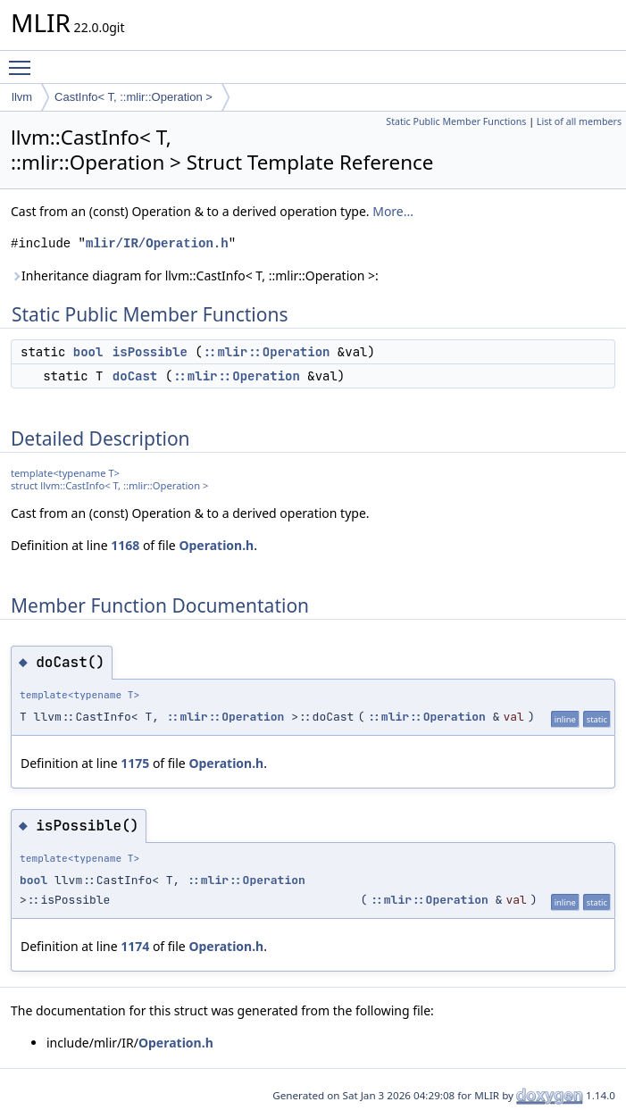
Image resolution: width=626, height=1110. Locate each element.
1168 (125, 545)
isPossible (150, 352)
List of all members (579, 121)
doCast (135, 376)
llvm (22, 97)
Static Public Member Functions (456, 121)
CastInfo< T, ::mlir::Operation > (133, 97)
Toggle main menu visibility (24, 60)
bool (88, 352)
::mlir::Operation (266, 352)
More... (392, 211)
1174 (135, 946)
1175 (135, 763)
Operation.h (216, 545)
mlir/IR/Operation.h (157, 243)
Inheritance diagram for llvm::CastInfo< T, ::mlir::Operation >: (195, 275)
